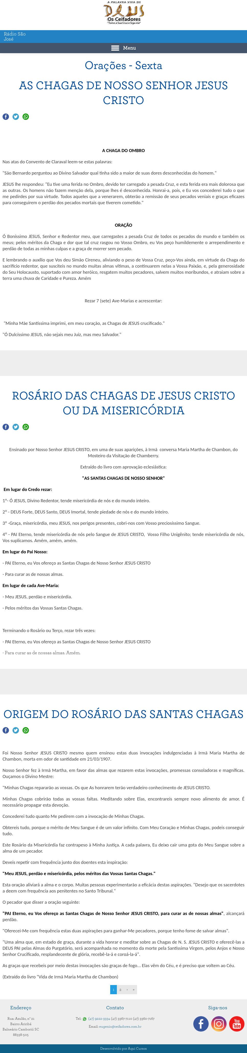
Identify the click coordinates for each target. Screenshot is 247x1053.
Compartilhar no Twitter (16, 116)
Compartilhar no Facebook (6, 116)
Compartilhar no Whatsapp (26, 116)
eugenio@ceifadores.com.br (120, 1026)
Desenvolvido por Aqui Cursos (123, 1048)
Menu (129, 48)
